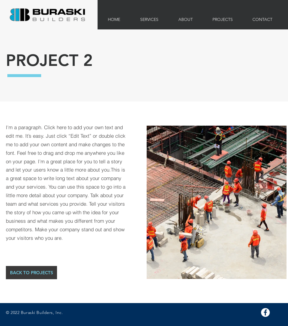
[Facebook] (265, 312)
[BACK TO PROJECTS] (31, 272)
